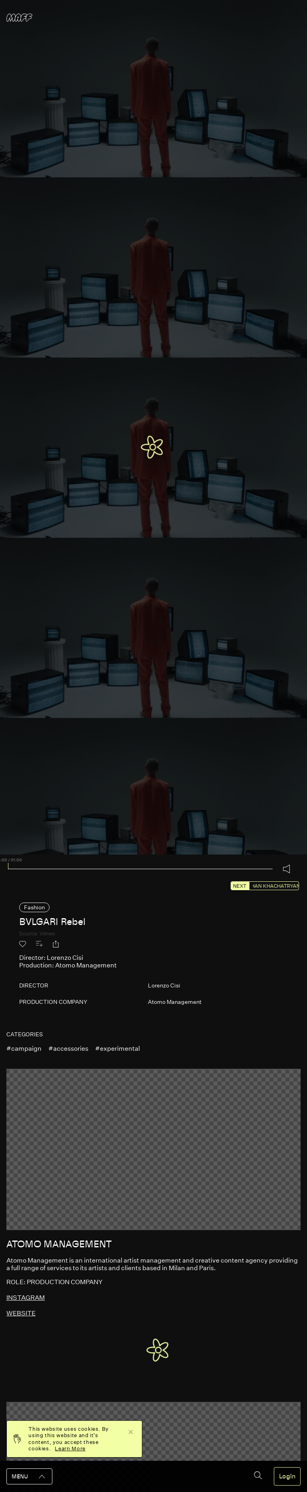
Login (287, 1476)
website (21, 1313)
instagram (25, 1297)
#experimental (117, 1048)
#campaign (24, 1048)
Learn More (70, 1448)
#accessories (68, 1048)
